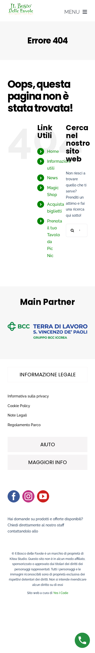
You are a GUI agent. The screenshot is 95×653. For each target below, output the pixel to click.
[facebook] (14, 496)
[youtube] (43, 496)
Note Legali (17, 415)
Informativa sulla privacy (28, 396)
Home (53, 151)
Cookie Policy (19, 406)
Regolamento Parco (24, 425)
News (52, 177)
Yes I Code (60, 593)
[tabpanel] (47, 411)
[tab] (47, 374)
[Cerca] (72, 230)
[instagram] (28, 496)
